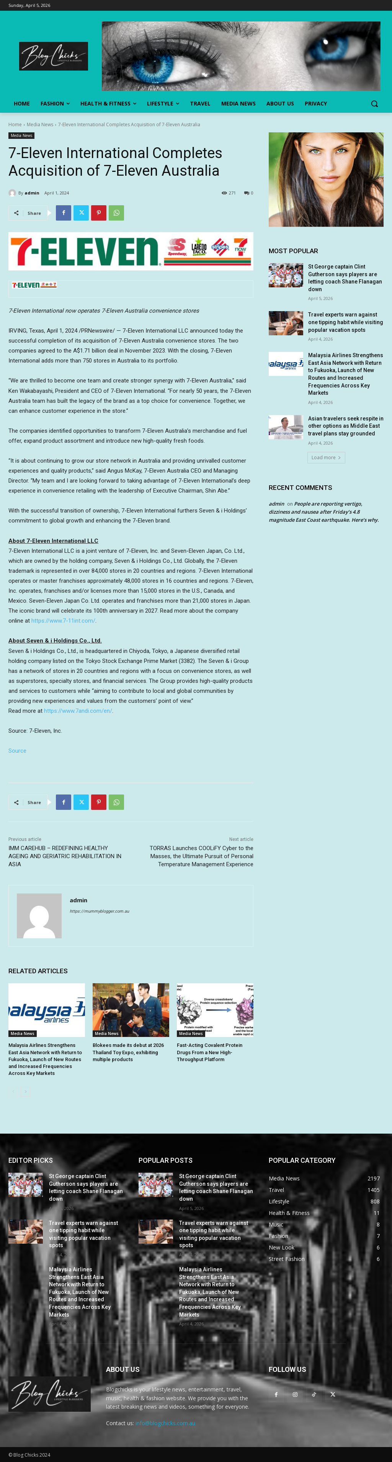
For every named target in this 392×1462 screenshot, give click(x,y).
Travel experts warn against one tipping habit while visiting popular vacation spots (345, 322)
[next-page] (25, 1092)
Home (15, 124)
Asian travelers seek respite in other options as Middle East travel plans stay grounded (346, 426)
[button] (374, 103)
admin (31, 193)
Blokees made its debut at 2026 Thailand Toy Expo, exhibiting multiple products (128, 1052)
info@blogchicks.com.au (165, 1423)
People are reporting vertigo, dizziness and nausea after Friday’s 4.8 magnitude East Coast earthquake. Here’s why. (324, 511)
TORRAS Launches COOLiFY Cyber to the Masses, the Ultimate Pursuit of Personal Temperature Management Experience (201, 856)
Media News (40, 124)
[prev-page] (13, 1092)
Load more (326, 457)
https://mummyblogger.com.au (99, 911)
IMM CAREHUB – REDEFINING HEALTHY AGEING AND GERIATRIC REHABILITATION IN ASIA (64, 856)
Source (17, 750)
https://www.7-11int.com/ (63, 620)
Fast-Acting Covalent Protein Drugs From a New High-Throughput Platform (209, 1052)
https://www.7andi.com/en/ (78, 710)
